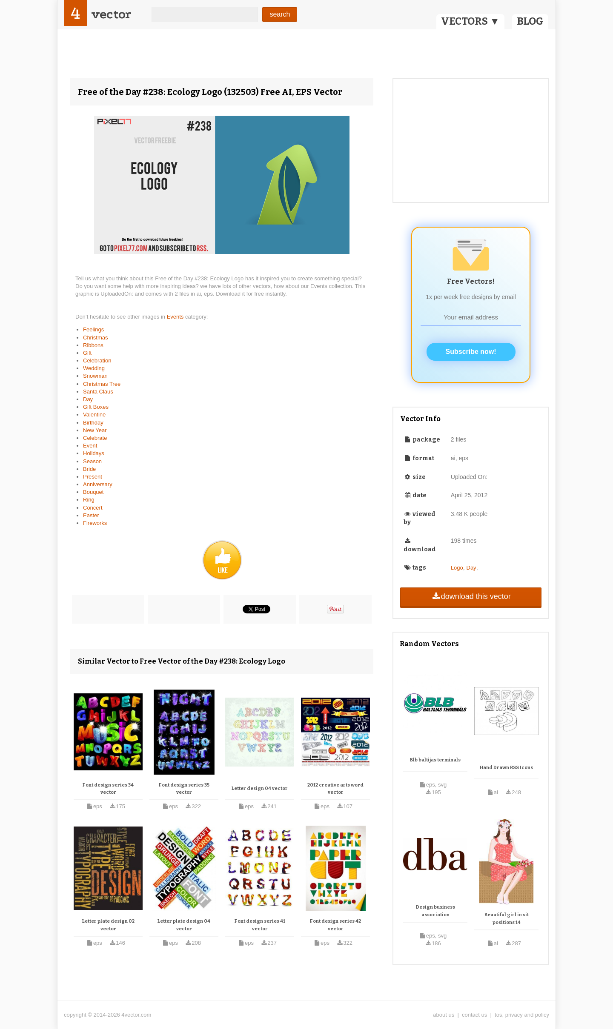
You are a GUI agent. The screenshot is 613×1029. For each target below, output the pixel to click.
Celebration (97, 360)
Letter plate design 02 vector (108, 925)
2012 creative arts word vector (335, 788)
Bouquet (93, 492)
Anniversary (97, 484)
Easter (91, 515)
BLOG (530, 21)
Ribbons (93, 345)
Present (92, 476)
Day (88, 399)
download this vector (470, 596)
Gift (87, 353)
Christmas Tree (101, 384)
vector (111, 14)
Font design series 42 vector (335, 925)
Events (176, 317)
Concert (93, 508)
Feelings (93, 329)
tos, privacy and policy (522, 1015)
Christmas (95, 337)
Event (90, 445)
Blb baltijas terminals (435, 760)
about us (443, 1015)
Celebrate (95, 438)
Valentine (94, 414)
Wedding (94, 368)
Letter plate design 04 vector (184, 925)
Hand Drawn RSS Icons (506, 767)
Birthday (93, 422)
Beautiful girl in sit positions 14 (506, 918)
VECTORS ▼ (470, 21)
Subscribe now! (471, 351)
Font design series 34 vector (108, 788)
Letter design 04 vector (260, 788)
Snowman (95, 376)
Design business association (435, 911)
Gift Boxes (96, 407)
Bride (89, 469)
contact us (474, 1015)
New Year (95, 430)
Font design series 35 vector (184, 788)
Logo (457, 567)
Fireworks (95, 523)
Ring (89, 499)
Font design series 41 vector (260, 925)
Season (92, 461)
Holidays (93, 453)
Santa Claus (98, 391)
